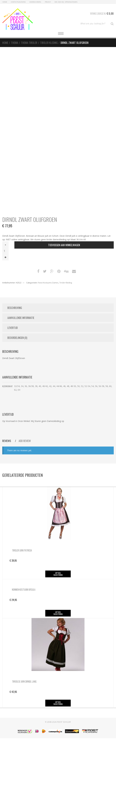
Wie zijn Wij (59, 2)
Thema (14, 43)
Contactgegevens (18, 2)
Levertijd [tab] (12, 328)
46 (64, 386)
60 (110, 386)
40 (40, 386)
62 (15, 389)
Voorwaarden (35, 2)
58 (106, 386)
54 (92, 386)
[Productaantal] (5, 251)
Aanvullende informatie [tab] (20, 318)
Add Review (25, 441)
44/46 (59, 386)
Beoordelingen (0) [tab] (17, 338)
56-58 (101, 386)
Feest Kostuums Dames (48, 282)
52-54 (87, 386)
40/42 (45, 386)
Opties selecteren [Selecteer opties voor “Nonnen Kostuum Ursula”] (58, 665)
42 (50, 386)
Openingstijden (71, 2)
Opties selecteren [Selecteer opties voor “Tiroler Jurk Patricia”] (58, 573)
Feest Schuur (64, 774)
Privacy (48, 2)
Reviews (7, 441)
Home (4, 2)
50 (78, 386)
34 (22, 386)
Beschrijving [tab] (14, 308)
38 (36, 386)
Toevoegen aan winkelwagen (64, 245)
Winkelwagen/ (102, 13)
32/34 (17, 386)
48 (68, 386)
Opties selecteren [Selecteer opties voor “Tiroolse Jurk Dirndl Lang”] (58, 755)
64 (19, 389)
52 (82, 386)
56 (96, 386)
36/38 (31, 386)
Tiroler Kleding (49, 43)
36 (26, 386)
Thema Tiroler (29, 43)
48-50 (73, 386)
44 (54, 386)
